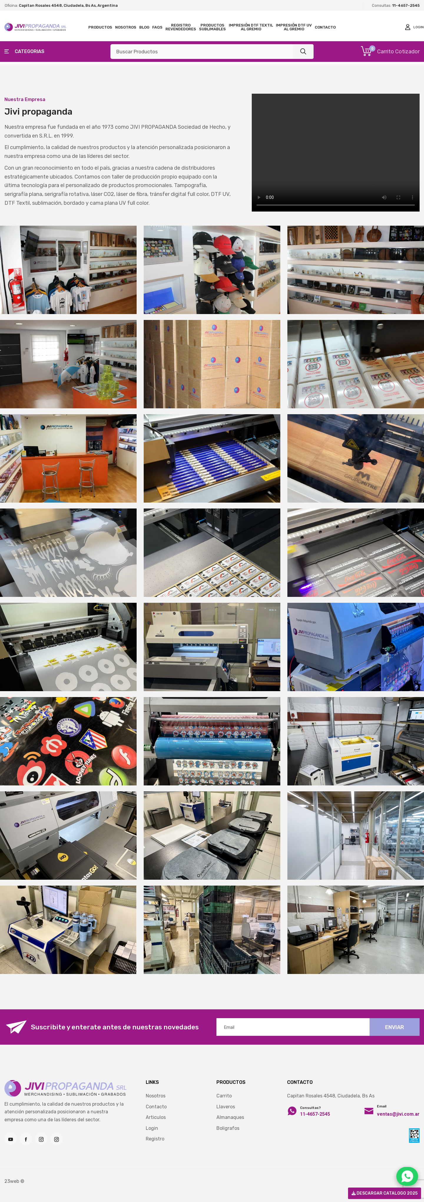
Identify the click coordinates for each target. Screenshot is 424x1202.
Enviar (394, 1027)
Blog (144, 27)
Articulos (156, 1117)
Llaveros (225, 1106)
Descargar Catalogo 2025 (385, 1193)
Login (152, 1128)
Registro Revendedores (180, 27)
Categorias (24, 51)
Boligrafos (227, 1128)
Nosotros (125, 27)
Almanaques (230, 1117)
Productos (100, 27)
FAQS (157, 27)
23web (11, 1181)
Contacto (325, 27)
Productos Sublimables (212, 27)
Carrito (224, 1096)
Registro (155, 1139)
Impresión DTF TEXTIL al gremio (251, 27)
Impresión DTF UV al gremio (294, 27)
